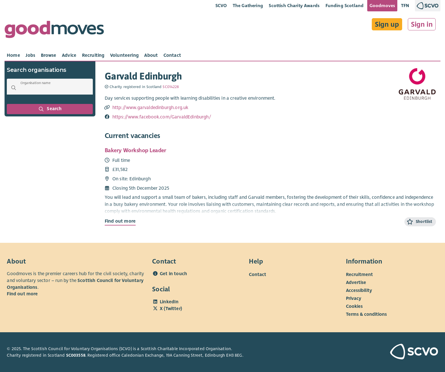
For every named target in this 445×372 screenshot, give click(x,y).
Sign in (422, 24)
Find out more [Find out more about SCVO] (22, 294)
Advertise (356, 282)
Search (50, 109)
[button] (13, 87)
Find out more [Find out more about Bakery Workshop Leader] (120, 221)
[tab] (13, 55)
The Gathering (248, 5)
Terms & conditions (366, 314)
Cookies (354, 306)
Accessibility (359, 290)
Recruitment (359, 274)
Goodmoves (382, 5)
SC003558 (75, 355)
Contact (257, 274)
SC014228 (171, 87)
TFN (405, 5)
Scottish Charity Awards (294, 5)
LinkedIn (169, 302)
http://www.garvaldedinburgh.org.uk (150, 107)
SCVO (221, 5)
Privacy (353, 298)
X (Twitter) (171, 309)
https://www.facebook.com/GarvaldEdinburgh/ (161, 117)
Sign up (387, 24)
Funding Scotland (345, 5)
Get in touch (173, 274)
